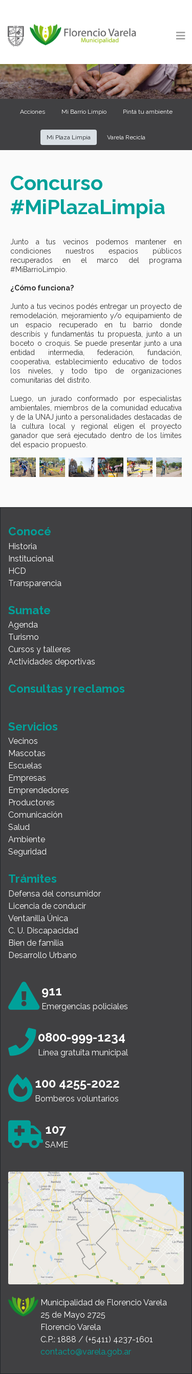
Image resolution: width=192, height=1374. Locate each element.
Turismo (23, 637)
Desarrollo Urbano (42, 955)
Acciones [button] (32, 111)
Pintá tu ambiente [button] (148, 111)
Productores (31, 802)
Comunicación (35, 815)
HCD (17, 571)
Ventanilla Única (38, 918)
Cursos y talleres (39, 649)
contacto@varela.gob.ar (85, 1352)
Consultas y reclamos (66, 688)
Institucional (31, 559)
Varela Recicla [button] (126, 137)
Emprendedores (38, 790)
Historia (22, 546)
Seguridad (27, 852)
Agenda (23, 625)
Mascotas (27, 753)
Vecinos (23, 741)
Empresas (27, 778)
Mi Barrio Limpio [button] (83, 111)
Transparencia (34, 583)
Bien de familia (35, 943)
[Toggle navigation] (180, 36)
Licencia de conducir (47, 906)
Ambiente (26, 839)
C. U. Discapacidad (43, 930)
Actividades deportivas (51, 662)
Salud (19, 827)
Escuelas (25, 766)
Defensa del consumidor (54, 894)
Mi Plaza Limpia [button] (69, 137)
